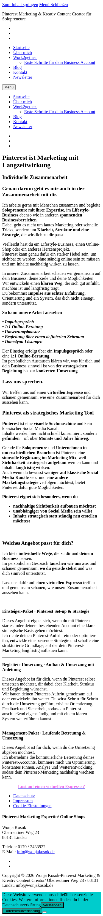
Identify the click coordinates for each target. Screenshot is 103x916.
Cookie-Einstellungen (32, 805)
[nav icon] (9, 87)
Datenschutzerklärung (22, 911)
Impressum (23, 800)
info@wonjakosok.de (36, 851)
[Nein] (44, 912)
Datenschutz (24, 795)
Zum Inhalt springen (20, 4)
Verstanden (52, 905)
